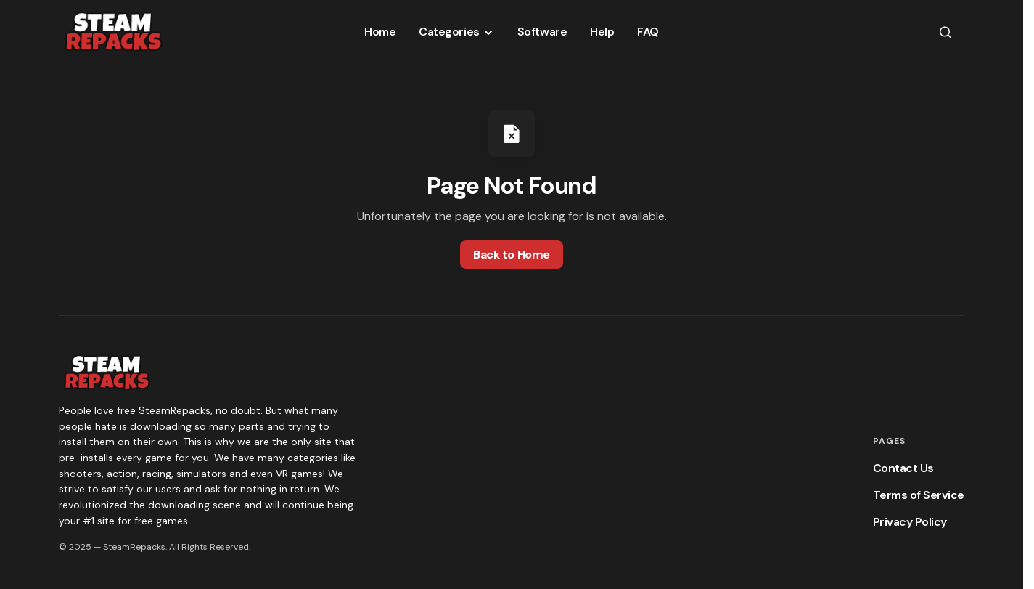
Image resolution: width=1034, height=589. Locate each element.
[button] (945, 32)
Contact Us (903, 468)
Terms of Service (918, 495)
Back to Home (511, 254)
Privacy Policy (910, 521)
